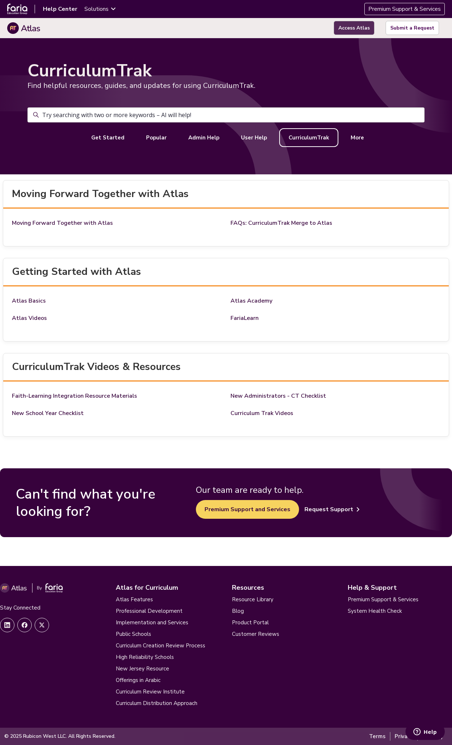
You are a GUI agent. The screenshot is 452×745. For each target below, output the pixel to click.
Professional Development (149, 611)
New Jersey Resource (142, 668)
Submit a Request (412, 27)
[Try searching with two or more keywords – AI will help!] (226, 114)
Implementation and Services (152, 622)
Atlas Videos (29, 318)
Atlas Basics (29, 301)
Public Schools (133, 634)
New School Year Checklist (48, 413)
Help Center (60, 9)
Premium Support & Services (404, 9)
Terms (377, 736)
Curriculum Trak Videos (262, 413)
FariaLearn (245, 318)
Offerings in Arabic (138, 680)
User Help (254, 137)
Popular (156, 137)
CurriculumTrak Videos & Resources (96, 367)
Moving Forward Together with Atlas (100, 194)
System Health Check (375, 611)
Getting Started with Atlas (76, 271)
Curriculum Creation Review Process (160, 645)
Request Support (332, 509)
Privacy (404, 736)
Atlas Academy (251, 301)
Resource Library (252, 599)
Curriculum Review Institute (150, 691)
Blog (238, 611)
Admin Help (203, 137)
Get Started (107, 137)
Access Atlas (354, 27)
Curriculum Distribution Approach (156, 703)
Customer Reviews (255, 634)
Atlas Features (134, 599)
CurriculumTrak (309, 137)
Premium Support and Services (247, 509)
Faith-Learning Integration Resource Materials (74, 396)
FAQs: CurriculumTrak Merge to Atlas (281, 223)
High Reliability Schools (145, 657)
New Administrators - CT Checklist (278, 396)
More (357, 137)
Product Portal (250, 622)
